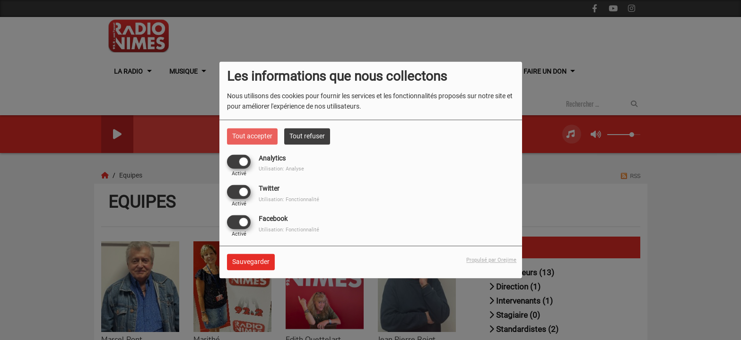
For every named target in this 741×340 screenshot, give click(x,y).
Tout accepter (252, 136)
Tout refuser (307, 136)
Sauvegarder (251, 262)
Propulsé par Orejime (491, 260)
